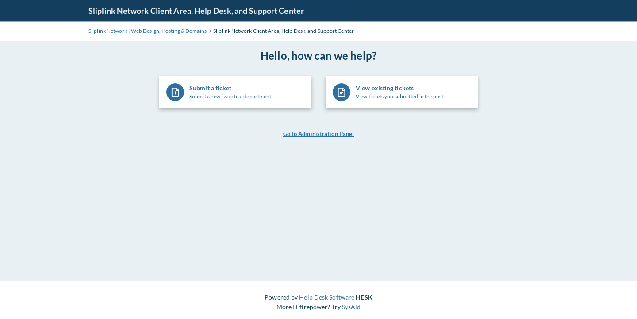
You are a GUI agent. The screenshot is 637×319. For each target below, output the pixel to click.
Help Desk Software (326, 297)
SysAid (351, 307)
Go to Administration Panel (318, 133)
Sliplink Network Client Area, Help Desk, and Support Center (196, 11)
